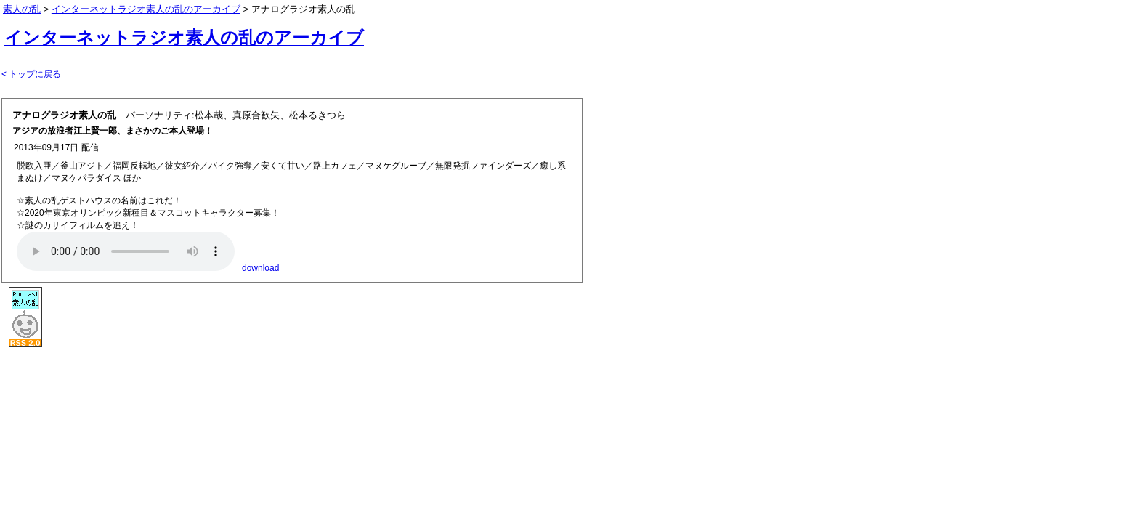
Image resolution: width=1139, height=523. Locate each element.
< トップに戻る (31, 74)
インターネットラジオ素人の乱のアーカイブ (184, 37)
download (260, 268)
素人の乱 (22, 9)
